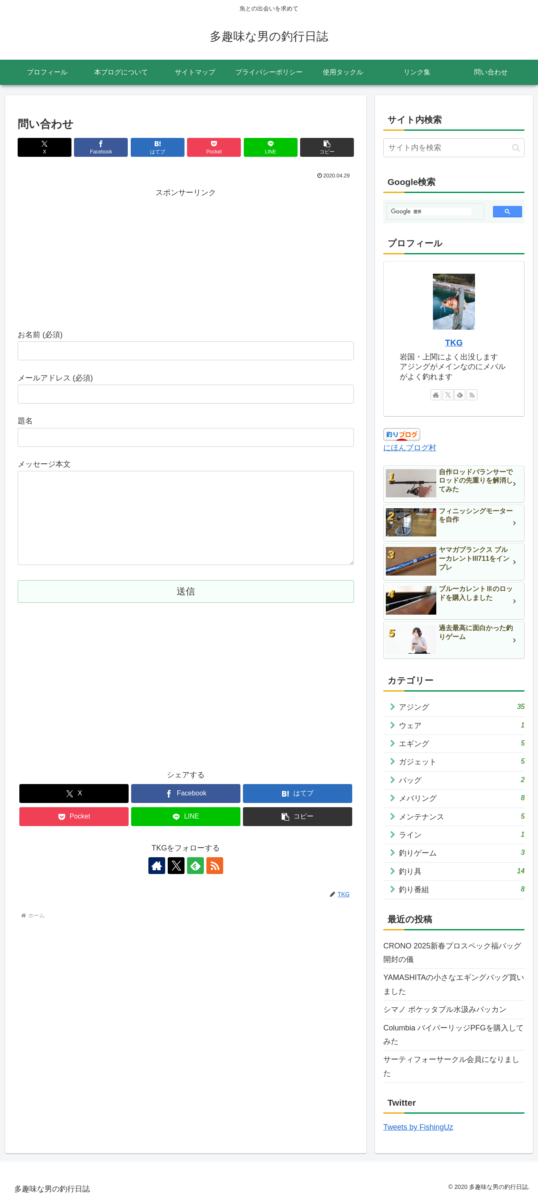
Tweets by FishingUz (418, 1127)
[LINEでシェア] (271, 147)
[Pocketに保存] (214, 147)
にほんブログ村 (409, 448)
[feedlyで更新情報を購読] (195, 882)
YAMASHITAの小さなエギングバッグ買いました (453, 984)
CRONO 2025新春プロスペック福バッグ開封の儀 (452, 953)
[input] (454, 147)
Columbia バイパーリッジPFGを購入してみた (453, 1035)
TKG (454, 342)
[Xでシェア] (44, 147)
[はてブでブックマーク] (158, 147)
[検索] (431, 211)
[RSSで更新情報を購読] (214, 882)
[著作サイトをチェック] (156, 882)
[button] (327, 147)
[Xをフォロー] (176, 882)
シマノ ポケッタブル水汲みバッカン (444, 1009)
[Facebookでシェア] (101, 147)
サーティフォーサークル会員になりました (451, 1066)
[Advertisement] (186, 258)
